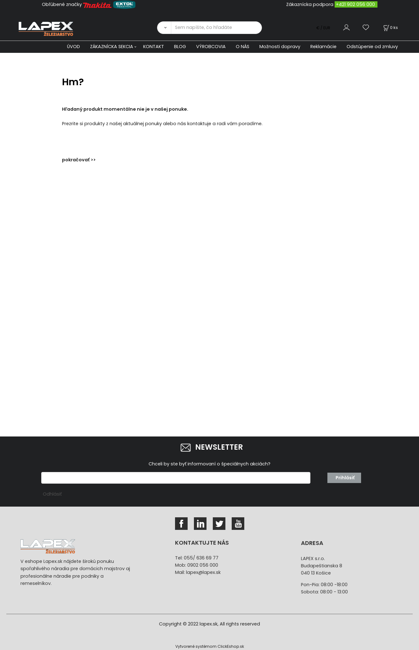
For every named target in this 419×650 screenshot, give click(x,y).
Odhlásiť (52, 494)
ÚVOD (73, 46)
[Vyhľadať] (164, 27)
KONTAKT (153, 46)
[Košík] (390, 28)
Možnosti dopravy (279, 46)
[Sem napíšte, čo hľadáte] (216, 27)
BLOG (180, 46)
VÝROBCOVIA (211, 46)
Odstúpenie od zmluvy (372, 46)
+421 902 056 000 (355, 4)
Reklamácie (323, 46)
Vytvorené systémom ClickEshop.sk (209, 646)
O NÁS (242, 46)
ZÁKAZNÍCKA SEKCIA (111, 46)
